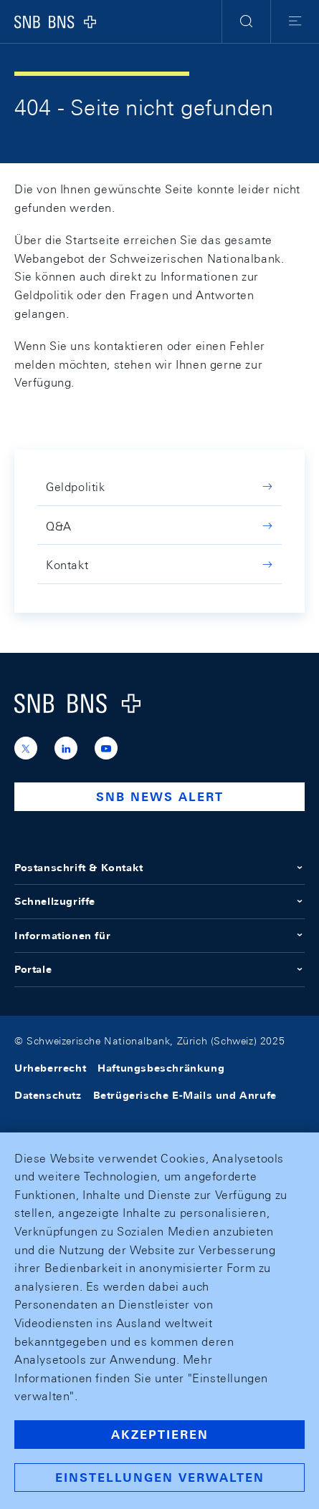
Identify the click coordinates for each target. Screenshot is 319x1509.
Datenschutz (48, 1095)
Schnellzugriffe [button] (159, 901)
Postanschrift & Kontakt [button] (159, 867)
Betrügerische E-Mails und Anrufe (185, 1095)
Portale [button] (159, 969)
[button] (246, 21)
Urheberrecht (50, 1068)
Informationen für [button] (159, 935)
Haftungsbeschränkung (160, 1068)
